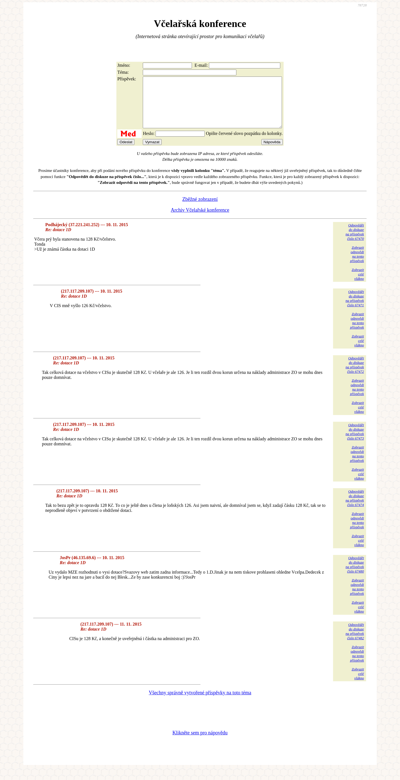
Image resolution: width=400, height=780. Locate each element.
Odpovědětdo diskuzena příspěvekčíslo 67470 (355, 242)
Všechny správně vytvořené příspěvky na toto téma (200, 702)
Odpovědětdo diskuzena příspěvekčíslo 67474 (355, 508)
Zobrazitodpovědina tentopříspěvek (357, 264)
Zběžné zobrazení (200, 209)
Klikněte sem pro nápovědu (200, 743)
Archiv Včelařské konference (200, 220)
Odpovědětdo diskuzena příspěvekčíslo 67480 (355, 574)
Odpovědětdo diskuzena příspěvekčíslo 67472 (355, 375)
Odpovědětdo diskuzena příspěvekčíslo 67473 (355, 441)
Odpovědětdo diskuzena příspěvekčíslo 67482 (355, 641)
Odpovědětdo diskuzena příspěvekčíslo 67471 (355, 308)
